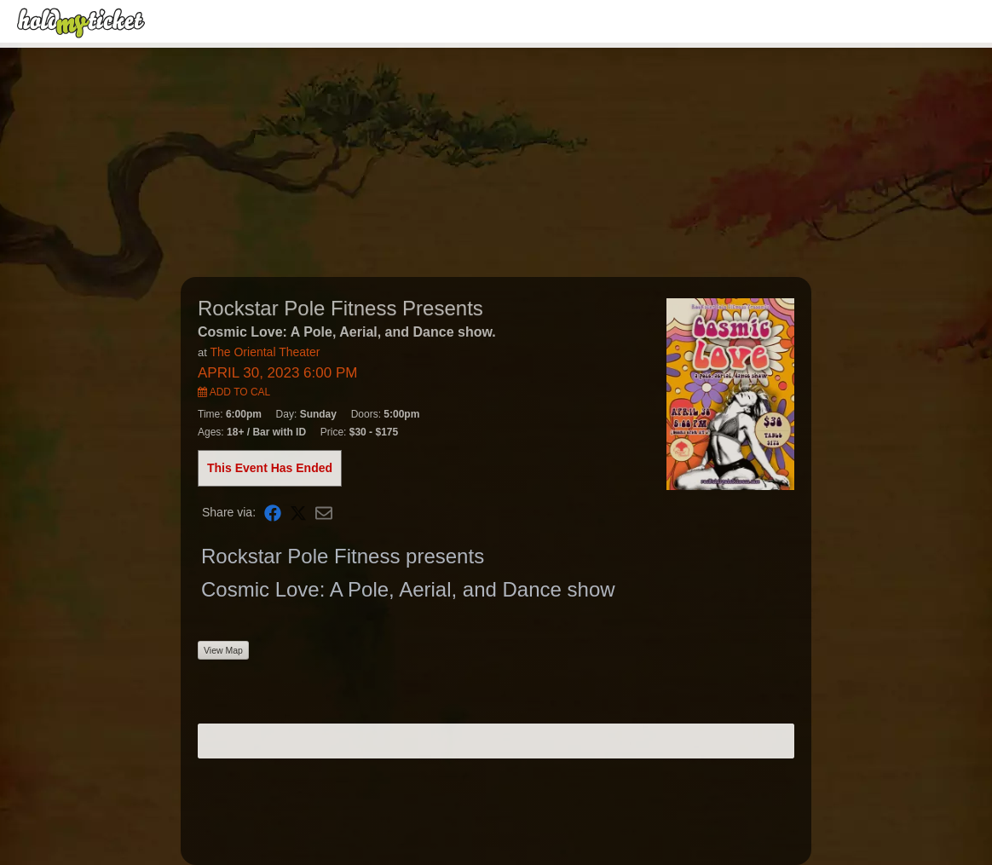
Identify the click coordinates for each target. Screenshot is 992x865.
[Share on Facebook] (272, 513)
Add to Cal (234, 392)
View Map (223, 650)
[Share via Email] (323, 513)
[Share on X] (298, 513)
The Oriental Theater (265, 352)
